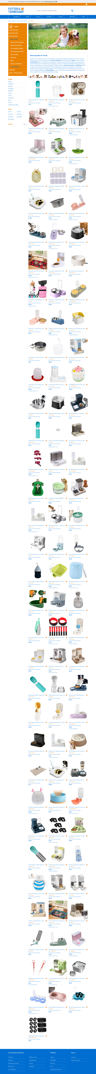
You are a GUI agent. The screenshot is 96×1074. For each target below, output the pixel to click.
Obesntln (32, 499)
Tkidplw (72, 442)
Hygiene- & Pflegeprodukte (15, 73)
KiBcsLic (52, 611)
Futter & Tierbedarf (12, 21)
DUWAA (31, 272)
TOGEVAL (52, 837)
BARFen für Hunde (33, 1057)
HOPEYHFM (52, 866)
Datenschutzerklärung (75, 1060)
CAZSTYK (32, 668)
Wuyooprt (73, 101)
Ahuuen (10, 102)
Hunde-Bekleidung (13, 30)
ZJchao (31, 611)
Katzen (38, 17)
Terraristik (72, 17)
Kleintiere (49, 17)
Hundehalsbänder (32, 1060)
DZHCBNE (73, 724)
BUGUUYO (32, 808)
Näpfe (11, 60)
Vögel (83, 17)
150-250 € (10, 117)
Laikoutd (72, 330)
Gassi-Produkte (14, 54)
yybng (51, 1008)
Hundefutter (12, 70)
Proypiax (32, 895)
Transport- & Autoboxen (16, 63)
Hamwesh (52, 386)
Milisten (51, 187)
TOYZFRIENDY (73, 386)
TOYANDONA (53, 951)
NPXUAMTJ (73, 951)
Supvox (72, 159)
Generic (72, 65)
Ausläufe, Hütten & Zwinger (17, 42)
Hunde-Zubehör (23, 21)
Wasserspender (31, 21)
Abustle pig (10, 88)
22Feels (10, 81)
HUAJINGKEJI (73, 471)
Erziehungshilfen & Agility (16, 48)
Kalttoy (31, 359)
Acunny (10, 95)
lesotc (31, 301)
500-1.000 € (11, 119)
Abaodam (10, 86)
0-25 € (9, 111)
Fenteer (72, 187)
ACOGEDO (10, 91)
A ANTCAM (10, 84)
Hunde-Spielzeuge (13, 36)
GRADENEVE (73, 301)
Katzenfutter (10, 1060)
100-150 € (19, 114)
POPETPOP (52, 639)
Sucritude (73, 359)
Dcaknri (31, 951)
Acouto (10, 93)
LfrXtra (51, 442)
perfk (31, 555)
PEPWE (51, 101)
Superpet (52, 1057)
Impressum (73, 1057)
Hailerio (51, 499)
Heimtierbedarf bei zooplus (55, 1069)
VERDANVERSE (33, 1037)
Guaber (31, 386)
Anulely (51, 555)
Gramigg (72, 639)
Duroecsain (32, 752)
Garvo (51, 1066)
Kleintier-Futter (11, 1066)
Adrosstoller (11, 98)
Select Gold (52, 1063)
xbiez (51, 471)
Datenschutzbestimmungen (49, 1)
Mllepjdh (52, 330)
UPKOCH (72, 215)
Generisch (67, 65)
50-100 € (10, 114)
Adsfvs (9, 100)
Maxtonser (73, 781)
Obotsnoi (52, 415)
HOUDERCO (32, 471)
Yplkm (31, 101)
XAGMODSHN (32, 159)
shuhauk (72, 752)
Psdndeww (52, 752)
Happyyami (52, 243)
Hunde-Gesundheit (13, 33)
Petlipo (72, 130)
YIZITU (72, 668)
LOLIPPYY (52, 130)
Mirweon (52, 724)
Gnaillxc (31, 583)
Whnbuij (72, 527)
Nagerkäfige (31, 1066)
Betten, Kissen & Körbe (16, 45)
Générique (78, 65)
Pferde (60, 17)
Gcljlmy (31, 724)
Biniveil (31, 215)
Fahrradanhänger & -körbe (16, 51)
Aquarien (31, 1063)
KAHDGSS (32, 980)
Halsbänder (13, 57)
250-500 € (19, 117)
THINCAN (52, 215)
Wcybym (72, 922)
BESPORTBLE (73, 808)
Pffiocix (31, 527)
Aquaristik (16, 17)
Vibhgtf (72, 895)
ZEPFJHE (72, 555)
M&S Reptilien (53, 1060)
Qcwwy (72, 611)
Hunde (27, 17)
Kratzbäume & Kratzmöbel (13, 1063)
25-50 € (19, 111)
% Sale (10, 124)
